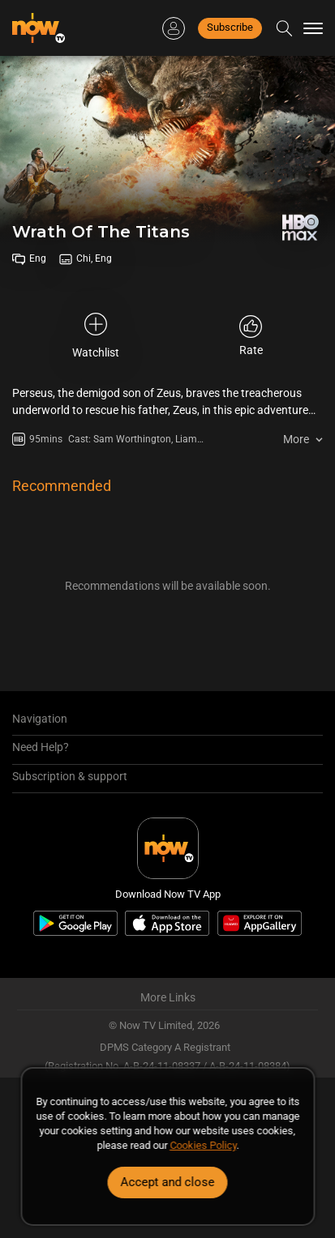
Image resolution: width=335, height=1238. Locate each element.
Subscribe (230, 27)
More (296, 439)
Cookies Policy (203, 1145)
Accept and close (168, 1182)
